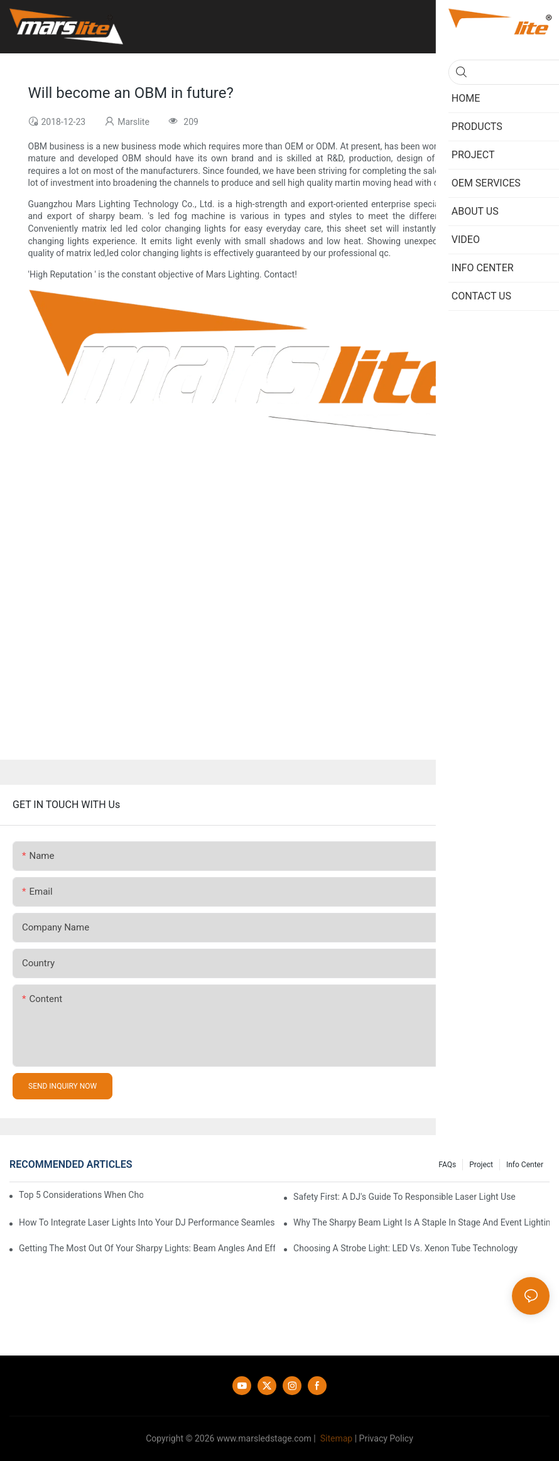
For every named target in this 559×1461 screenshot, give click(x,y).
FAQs (447, 1164)
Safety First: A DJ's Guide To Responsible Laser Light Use (404, 1197)
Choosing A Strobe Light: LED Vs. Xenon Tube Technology (405, 1248)
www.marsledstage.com (264, 1438)
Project (481, 1164)
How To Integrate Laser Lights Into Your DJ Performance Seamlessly (147, 1222)
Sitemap (335, 1438)
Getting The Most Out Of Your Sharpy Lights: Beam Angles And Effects (147, 1248)
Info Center (524, 1164)
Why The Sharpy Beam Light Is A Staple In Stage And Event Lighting (421, 1222)
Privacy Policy (386, 1438)
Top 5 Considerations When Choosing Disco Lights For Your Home (81, 1195)
